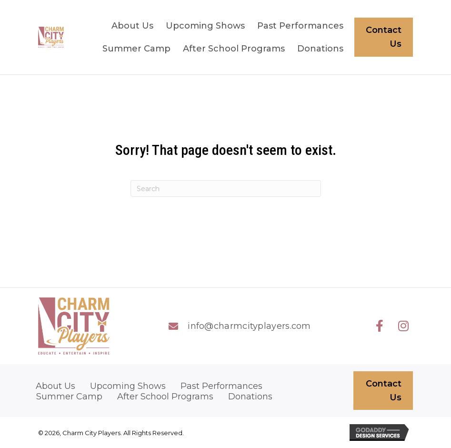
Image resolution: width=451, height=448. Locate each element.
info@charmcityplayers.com (249, 326)
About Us (55, 386)
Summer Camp (69, 397)
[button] (379, 326)
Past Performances (221, 386)
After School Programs (165, 397)
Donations (250, 397)
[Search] (225, 188)
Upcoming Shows (128, 386)
